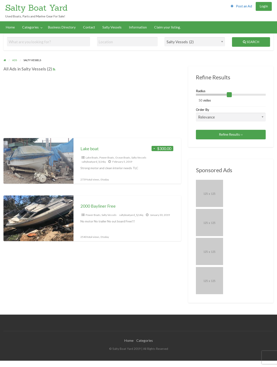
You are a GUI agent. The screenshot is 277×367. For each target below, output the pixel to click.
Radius (200, 91)
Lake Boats (92, 157)
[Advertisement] (122, 8)
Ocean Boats (122, 157)
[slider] (229, 94)
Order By (231, 115)
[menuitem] (241, 6)
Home (10, 27)
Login (264, 6)
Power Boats (106, 157)
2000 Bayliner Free (98, 206)
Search (251, 42)
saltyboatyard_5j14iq (94, 161)
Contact (89, 27)
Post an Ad (241, 6)
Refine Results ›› (231, 134)
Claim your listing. (167, 27)
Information (138, 27)
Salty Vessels (112, 27)
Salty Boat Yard (36, 7)
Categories (30, 27)
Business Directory (62, 27)
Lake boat (89, 148)
